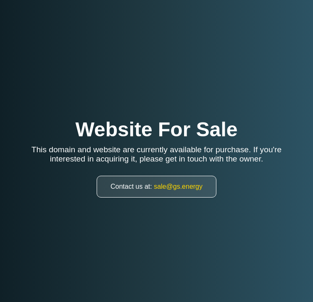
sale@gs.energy (178, 186)
